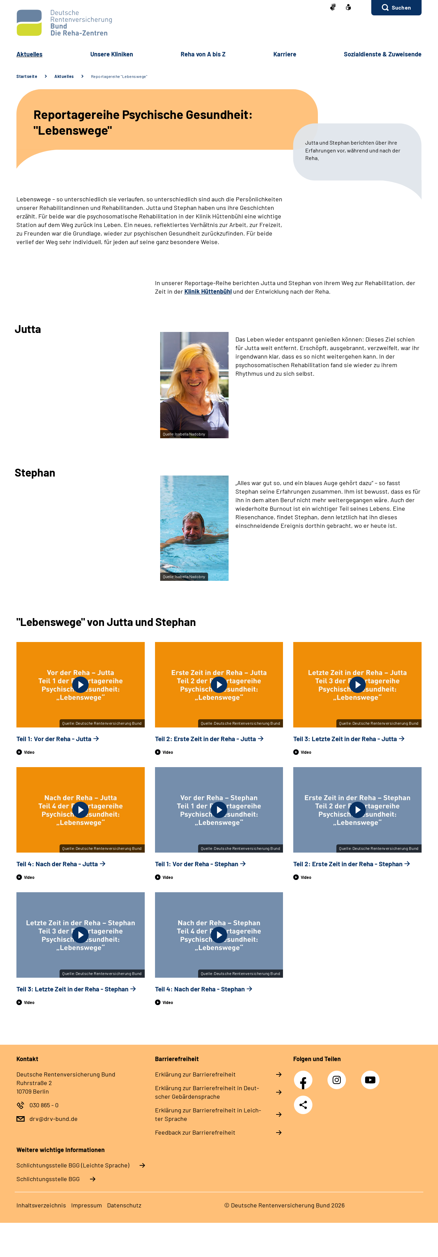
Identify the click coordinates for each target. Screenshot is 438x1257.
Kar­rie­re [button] (284, 54)
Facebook (305, 1076)
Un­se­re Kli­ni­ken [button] (111, 54)
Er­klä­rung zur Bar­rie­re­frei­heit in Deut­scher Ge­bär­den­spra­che (207, 1092)
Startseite (26, 76)
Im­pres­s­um (86, 1205)
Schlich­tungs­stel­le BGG (48, 1178)
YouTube (371, 1076)
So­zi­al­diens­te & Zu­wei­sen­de (383, 54)
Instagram (338, 1076)
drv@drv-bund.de (53, 1118)
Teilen (303, 1104)
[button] (396, 7)
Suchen (401, 7)
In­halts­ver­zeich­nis (41, 1205)
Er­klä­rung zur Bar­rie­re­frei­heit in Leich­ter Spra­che (208, 1114)
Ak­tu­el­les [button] (29, 54)
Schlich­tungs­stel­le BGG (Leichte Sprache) (72, 1165)
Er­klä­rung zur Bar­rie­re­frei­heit (195, 1074)
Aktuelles (64, 76)
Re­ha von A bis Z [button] (203, 54)
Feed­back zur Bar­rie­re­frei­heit (195, 1132)
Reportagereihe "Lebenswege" (119, 76)
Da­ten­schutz (124, 1205)
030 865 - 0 (44, 1105)
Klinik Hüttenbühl (208, 291)
